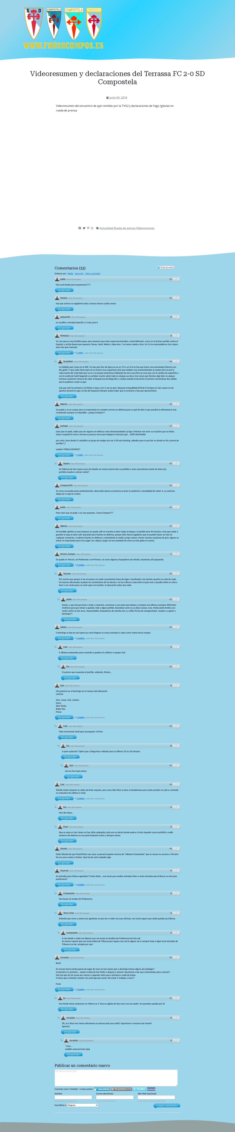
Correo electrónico (104, 1093)
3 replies (80, 717)
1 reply (79, 352)
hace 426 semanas (74, 279)
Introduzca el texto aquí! (116, 1077)
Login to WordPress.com (121, 1089)
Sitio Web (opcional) (147, 1093)
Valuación (79, 273)
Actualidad (107, 228)
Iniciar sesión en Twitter (139, 1089)
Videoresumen (145, 228)
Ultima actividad (92, 273)
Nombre (58, 1093)
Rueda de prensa (125, 228)
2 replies (80, 565)
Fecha (70, 273)
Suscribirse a (76, 1105)
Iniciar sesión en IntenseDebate (102, 1089)
